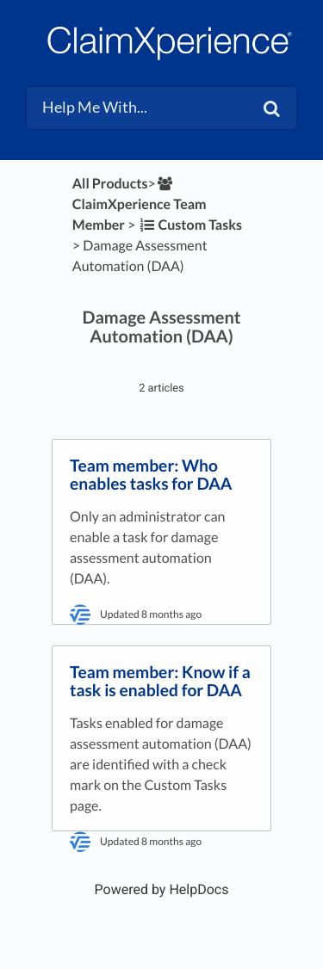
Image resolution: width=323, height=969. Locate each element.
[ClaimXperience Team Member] (139, 204)
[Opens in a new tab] (162, 889)
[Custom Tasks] (190, 225)
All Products (110, 184)
